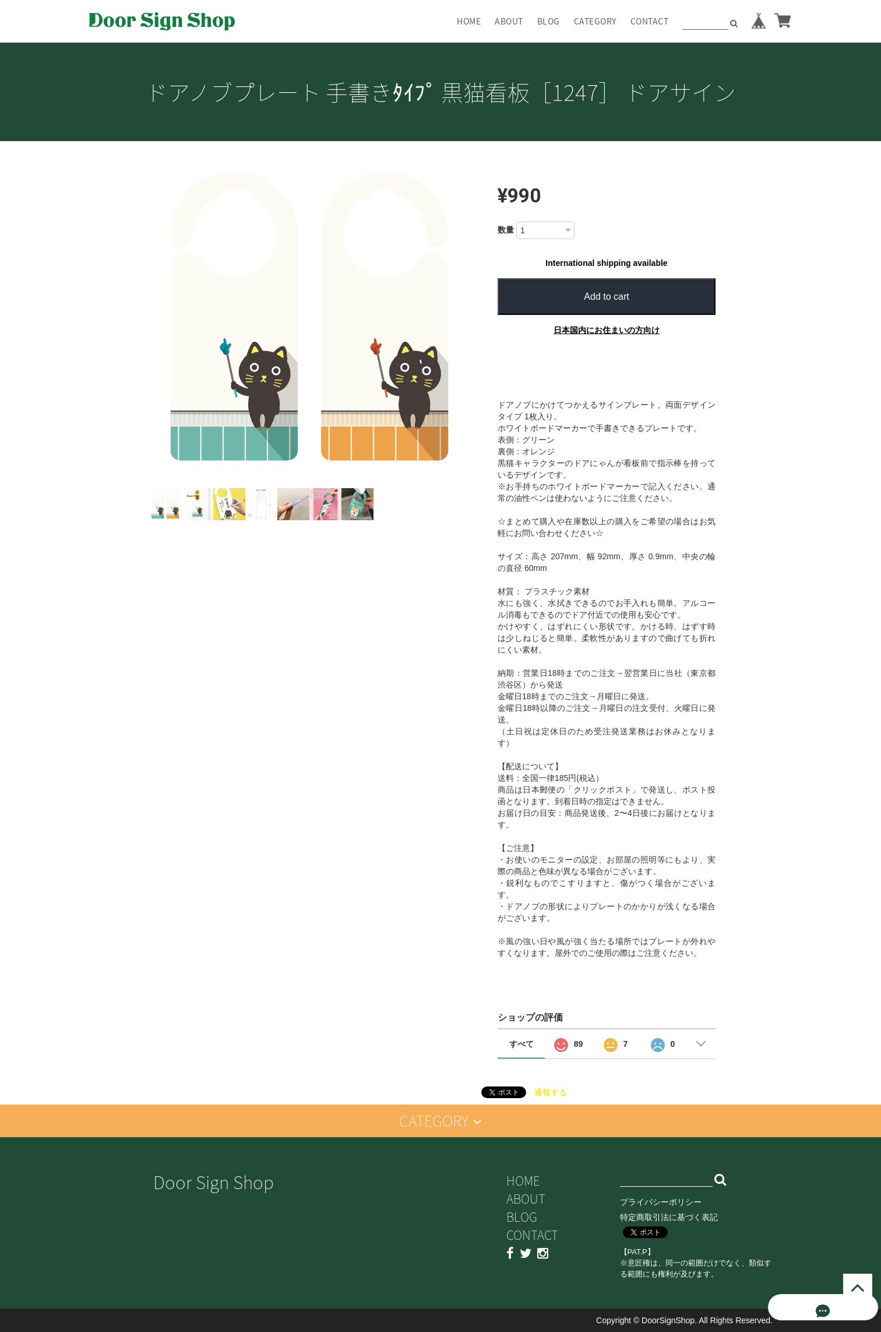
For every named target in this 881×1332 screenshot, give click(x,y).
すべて (521, 1044)
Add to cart (606, 297)
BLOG (548, 21)
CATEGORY (595, 21)
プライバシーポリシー (661, 1202)
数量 (506, 229)
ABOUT (509, 21)
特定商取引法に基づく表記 (669, 1217)
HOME (469, 21)
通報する (550, 1092)
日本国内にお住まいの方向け (607, 330)
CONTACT (649, 21)
